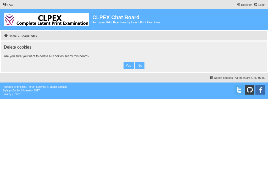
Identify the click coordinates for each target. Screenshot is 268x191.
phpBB (21, 86)
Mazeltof (28, 90)
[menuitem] (8, 5)
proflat (12, 90)
